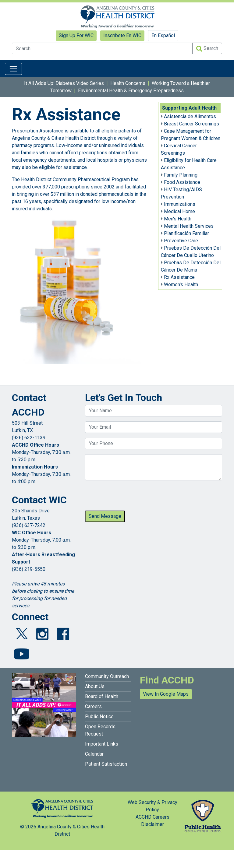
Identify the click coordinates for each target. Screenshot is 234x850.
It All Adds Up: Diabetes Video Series (64, 83)
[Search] (102, 48)
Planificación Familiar (186, 233)
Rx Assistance (179, 277)
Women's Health (181, 284)
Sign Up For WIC (76, 35)
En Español (163, 35)
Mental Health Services (189, 226)
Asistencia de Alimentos (190, 116)
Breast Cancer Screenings (191, 124)
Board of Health (101, 696)
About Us (95, 686)
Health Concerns (127, 83)
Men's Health (177, 219)
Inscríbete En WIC (122, 35)
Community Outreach (107, 676)
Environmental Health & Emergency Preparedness (131, 90)
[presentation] (131, 497)
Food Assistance (182, 182)
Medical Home (179, 211)
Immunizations (179, 204)
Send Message (105, 516)
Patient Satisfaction (106, 764)
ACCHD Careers (152, 817)
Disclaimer (152, 824)
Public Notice (99, 716)
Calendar (94, 754)
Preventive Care (181, 241)
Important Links (101, 744)
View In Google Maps (166, 694)
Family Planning (180, 175)
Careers (93, 706)
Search (207, 48)
